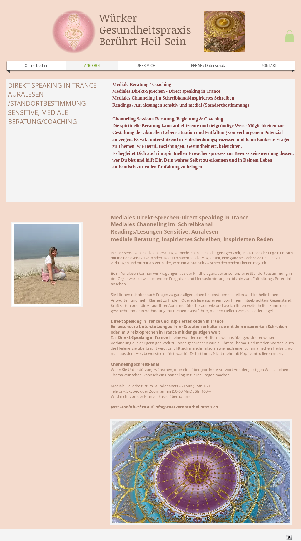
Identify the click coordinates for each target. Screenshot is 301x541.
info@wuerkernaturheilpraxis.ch (186, 407)
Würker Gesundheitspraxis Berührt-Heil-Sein (145, 29)
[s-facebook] (289, 537)
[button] (290, 36)
